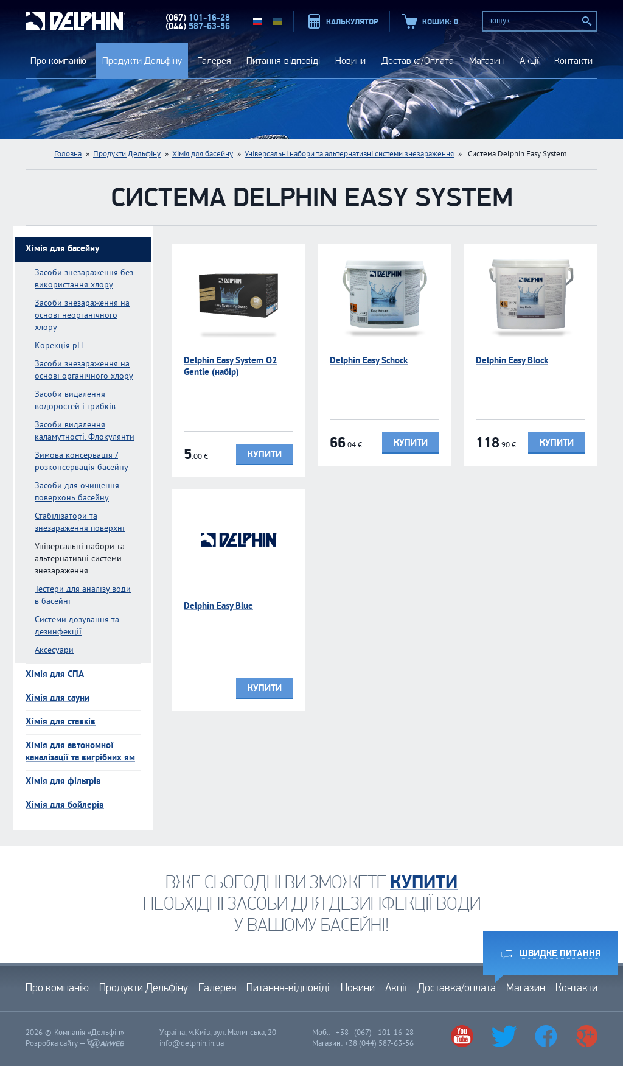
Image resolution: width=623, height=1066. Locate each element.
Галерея (214, 60)
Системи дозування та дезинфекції (77, 626)
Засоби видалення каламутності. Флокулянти (84, 431)
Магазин (486, 60)
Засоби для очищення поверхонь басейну (77, 492)
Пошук (587, 21)
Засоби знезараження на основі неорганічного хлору (82, 315)
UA (277, 21)
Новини (350, 60)
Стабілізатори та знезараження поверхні (80, 522)
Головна (68, 155)
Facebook (545, 1036)
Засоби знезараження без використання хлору (84, 279)
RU (257, 21)
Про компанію (58, 60)
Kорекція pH (59, 346)
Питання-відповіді (283, 60)
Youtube (462, 1036)
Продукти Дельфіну (142, 60)
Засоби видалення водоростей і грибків (75, 401)
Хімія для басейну (202, 155)
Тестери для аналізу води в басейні (83, 595)
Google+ (585, 1036)
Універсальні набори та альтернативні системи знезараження (349, 155)
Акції (529, 60)
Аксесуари (54, 650)
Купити (265, 454)
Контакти (573, 60)
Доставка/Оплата (417, 60)
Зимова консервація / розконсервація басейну (81, 462)
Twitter (504, 1036)
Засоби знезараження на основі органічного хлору (84, 370)
